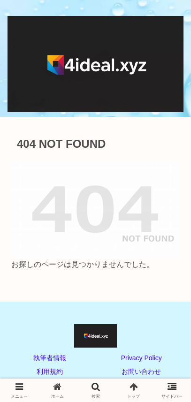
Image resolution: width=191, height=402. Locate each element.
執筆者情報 (49, 358)
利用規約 (50, 371)
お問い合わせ (141, 371)
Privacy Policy (141, 358)
